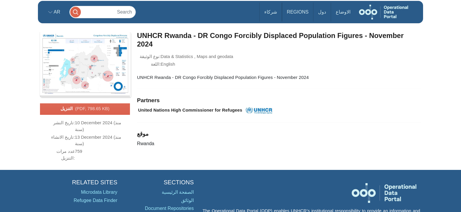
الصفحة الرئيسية (178, 192)
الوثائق (187, 200)
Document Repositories (169, 208)
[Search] (102, 12)
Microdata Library (99, 192)
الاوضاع (343, 11)
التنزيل (85, 109)
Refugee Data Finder (95, 200)
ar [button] (56, 11)
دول (322, 11)
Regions (298, 11)
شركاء (270, 11)
